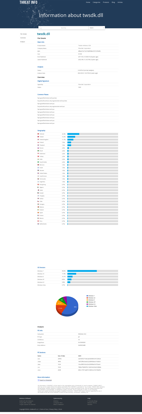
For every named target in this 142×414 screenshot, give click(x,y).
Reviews (89, 404)
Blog (113, 2)
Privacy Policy (53, 409)
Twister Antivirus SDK (84, 45)
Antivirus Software (25, 398)
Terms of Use (44, 409)
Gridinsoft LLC (34, 409)
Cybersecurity (57, 398)
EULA (60, 409)
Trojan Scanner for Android (27, 404)
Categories (96, 2)
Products (106, 2)
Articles (120, 2)
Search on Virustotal (46, 380)
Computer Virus (57, 402)
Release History (92, 402)
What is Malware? (58, 404)
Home (88, 2)
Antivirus (55, 401)
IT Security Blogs (92, 401)
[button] (97, 28)
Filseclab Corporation (84, 48)
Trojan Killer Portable (25, 402)
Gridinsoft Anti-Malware (26, 401)
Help (88, 398)
